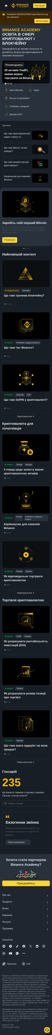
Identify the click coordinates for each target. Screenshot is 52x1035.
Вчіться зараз (42, 21)
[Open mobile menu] (49, 5)
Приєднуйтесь (26, 883)
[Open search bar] (30, 5)
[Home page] (20, 5)
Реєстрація (40, 5)
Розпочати (9, 240)
